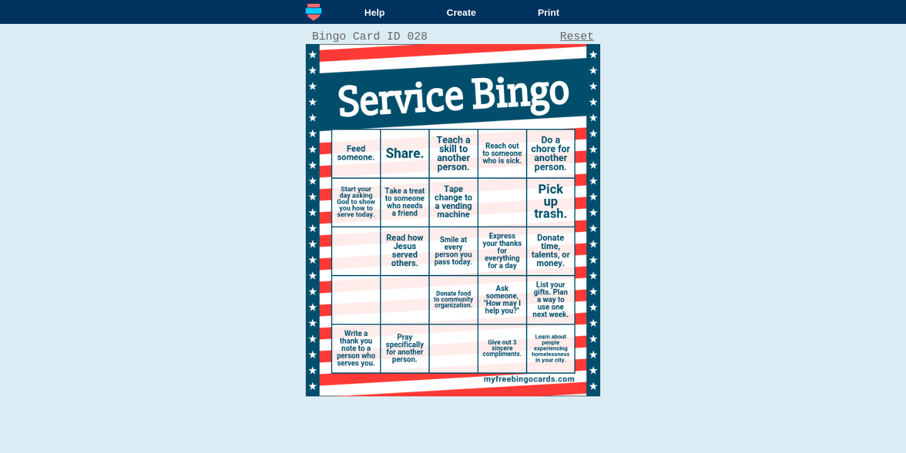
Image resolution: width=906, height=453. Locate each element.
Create (461, 12)
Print (548, 12)
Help (374, 12)
